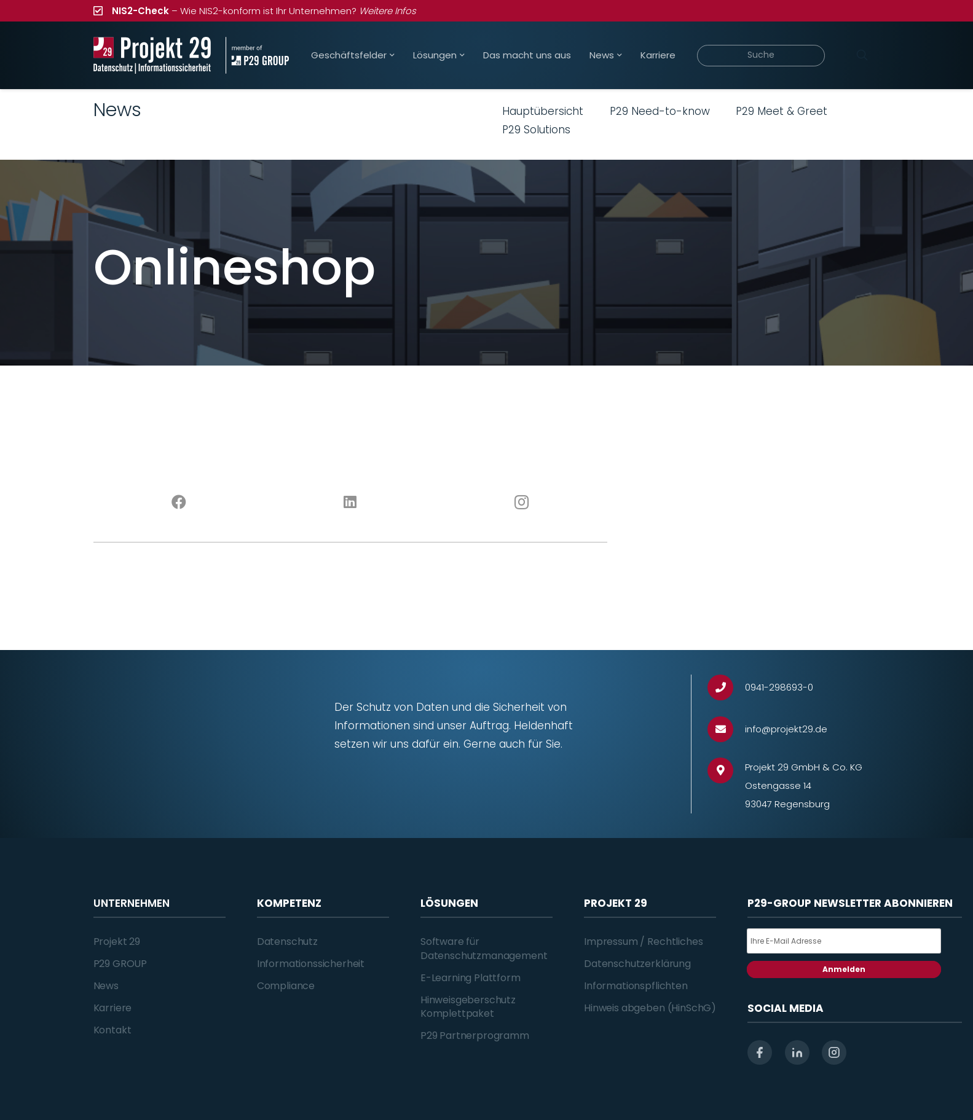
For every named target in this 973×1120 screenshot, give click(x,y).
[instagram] (834, 1052)
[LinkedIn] (350, 502)
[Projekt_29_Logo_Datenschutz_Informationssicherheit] (152, 55)
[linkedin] (797, 1052)
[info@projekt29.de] (726, 729)
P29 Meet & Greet (781, 111)
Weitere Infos (387, 10)
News (106, 986)
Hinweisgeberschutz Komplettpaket (468, 1006)
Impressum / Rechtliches (643, 941)
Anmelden (843, 969)
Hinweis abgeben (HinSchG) (650, 1008)
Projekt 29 (116, 941)
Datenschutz (287, 941)
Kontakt (112, 1030)
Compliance (286, 986)
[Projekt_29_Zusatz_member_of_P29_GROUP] (257, 55)
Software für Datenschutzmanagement (484, 948)
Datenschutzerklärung (637, 964)
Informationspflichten (636, 986)
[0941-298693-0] (726, 688)
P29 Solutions (536, 129)
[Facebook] (179, 502)
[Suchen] (862, 55)
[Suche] (761, 55)
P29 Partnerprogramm (474, 1035)
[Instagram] (521, 502)
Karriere (112, 1008)
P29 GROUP (120, 964)
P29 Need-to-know (660, 111)
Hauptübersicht (542, 111)
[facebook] (759, 1052)
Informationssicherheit (310, 964)
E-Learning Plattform (470, 978)
